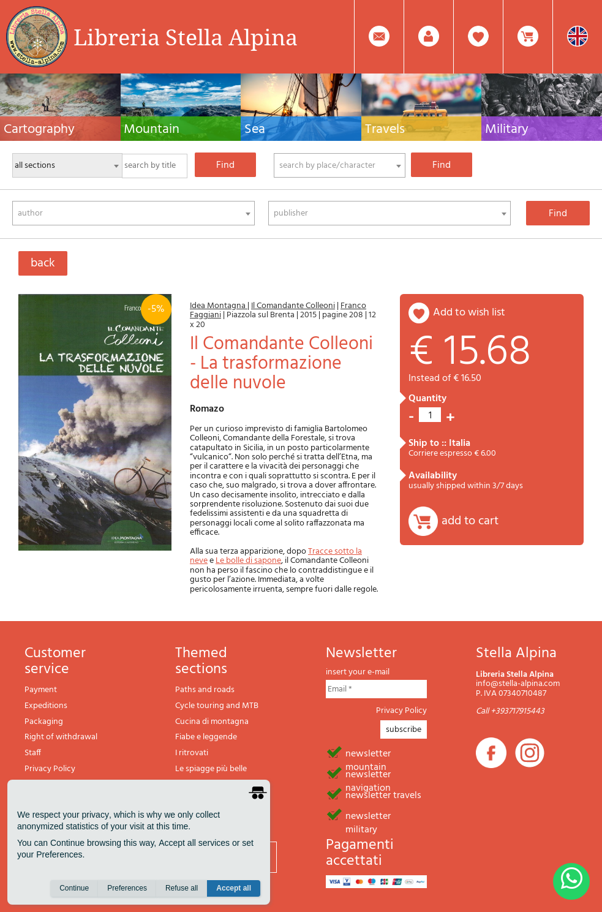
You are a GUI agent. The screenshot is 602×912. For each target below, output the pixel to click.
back (43, 263)
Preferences (127, 888)
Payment (40, 690)
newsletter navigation (368, 773)
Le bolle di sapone (248, 561)
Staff (32, 753)
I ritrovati (191, 753)
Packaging (43, 721)
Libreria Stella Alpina (185, 36)
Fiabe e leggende (206, 737)
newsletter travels (383, 794)
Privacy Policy (49, 769)
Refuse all (181, 888)
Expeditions (45, 705)
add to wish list (469, 313)
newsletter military (368, 815)
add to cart (470, 521)
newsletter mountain (368, 752)
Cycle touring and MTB (216, 705)
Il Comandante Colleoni (293, 306)
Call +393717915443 (510, 711)
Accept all (233, 888)
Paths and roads (205, 690)
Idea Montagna (218, 306)
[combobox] (339, 165)
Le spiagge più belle (211, 769)
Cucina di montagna (212, 721)
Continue (74, 888)
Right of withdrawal (60, 737)
